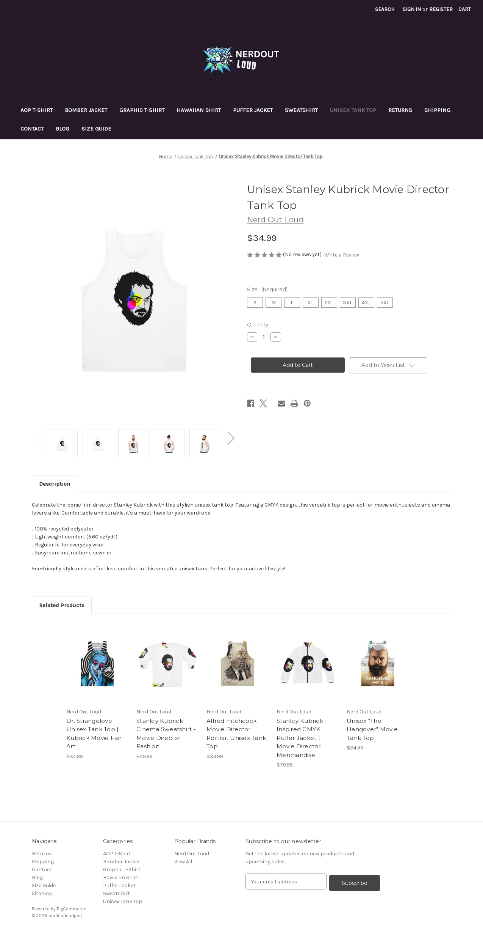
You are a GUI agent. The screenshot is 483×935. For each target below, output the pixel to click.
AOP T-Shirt (36, 110)
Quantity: (258, 324)
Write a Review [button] (341, 255)
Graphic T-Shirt (141, 110)
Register (441, 9)
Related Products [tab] (61, 605)
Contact (32, 128)
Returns (400, 110)
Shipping (437, 110)
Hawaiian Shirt (199, 110)
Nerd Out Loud (191, 853)
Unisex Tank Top (353, 110)
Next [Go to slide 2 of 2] (230, 437)
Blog (62, 128)
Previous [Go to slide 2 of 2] (37, 437)
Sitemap (42, 893)
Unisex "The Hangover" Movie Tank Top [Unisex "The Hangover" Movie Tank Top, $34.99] (372, 729)
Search (384, 9)
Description (54, 483)
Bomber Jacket (86, 110)
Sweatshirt (301, 110)
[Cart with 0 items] (464, 9)
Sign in (412, 9)
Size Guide (96, 128)
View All (183, 861)
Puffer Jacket (253, 110)
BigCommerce (71, 908)
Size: (267, 289)
